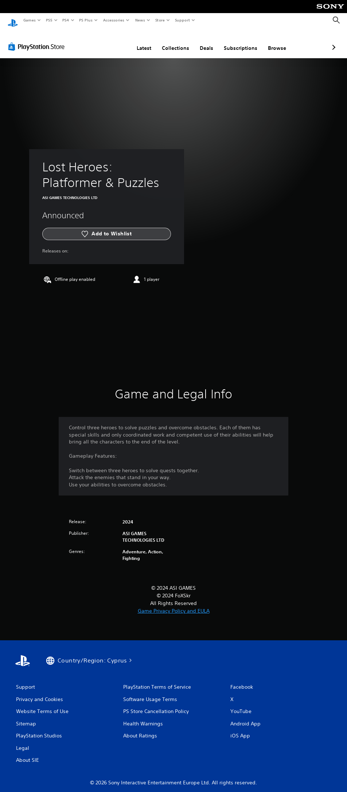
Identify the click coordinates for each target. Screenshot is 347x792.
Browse (238, 41)
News (140, 20)
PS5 (49, 20)
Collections (137, 41)
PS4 (65, 20)
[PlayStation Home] (13, 20)
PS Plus (86, 20)
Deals (168, 41)
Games (29, 20)
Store (160, 20)
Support (182, 20)
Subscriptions (202, 41)
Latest (105, 41)
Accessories (113, 20)
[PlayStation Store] (38, 39)
